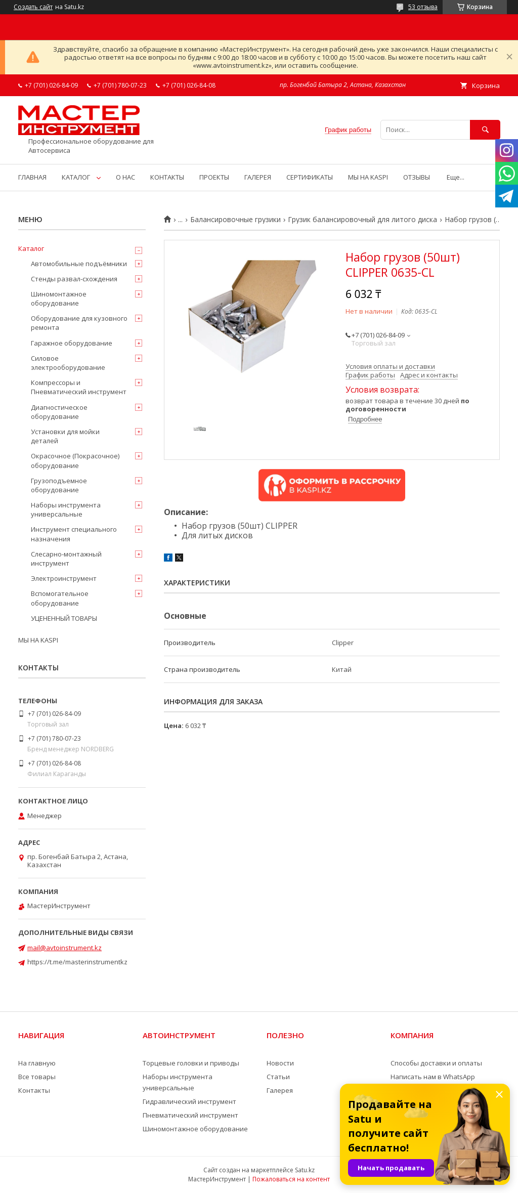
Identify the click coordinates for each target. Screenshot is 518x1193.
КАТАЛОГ (76, 177)
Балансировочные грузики (235, 220)
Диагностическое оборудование (59, 412)
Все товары (37, 1076)
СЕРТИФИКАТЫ (309, 177)
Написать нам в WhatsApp (433, 1076)
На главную (37, 1063)
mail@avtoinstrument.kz (64, 948)
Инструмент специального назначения (74, 534)
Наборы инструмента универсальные (66, 509)
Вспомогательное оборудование (60, 598)
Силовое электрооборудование (68, 363)
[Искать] (485, 130)
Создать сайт (33, 7)
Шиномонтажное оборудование (59, 298)
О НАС (125, 177)
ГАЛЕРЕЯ (257, 177)
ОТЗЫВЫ (416, 177)
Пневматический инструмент (190, 1115)
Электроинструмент (64, 578)
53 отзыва (423, 7)
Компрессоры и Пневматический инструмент (78, 387)
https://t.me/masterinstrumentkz (77, 962)
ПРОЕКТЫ (214, 177)
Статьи (278, 1076)
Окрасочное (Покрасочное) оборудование (75, 460)
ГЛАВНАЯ (32, 177)
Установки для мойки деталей (65, 436)
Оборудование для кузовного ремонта (79, 323)
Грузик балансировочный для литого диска (362, 220)
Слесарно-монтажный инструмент (66, 558)
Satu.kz (305, 1170)
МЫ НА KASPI (368, 177)
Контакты (34, 1090)
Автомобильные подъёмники (79, 263)
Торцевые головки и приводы (191, 1063)
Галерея (280, 1090)
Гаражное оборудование (71, 343)
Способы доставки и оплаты (436, 1063)
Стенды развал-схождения (74, 278)
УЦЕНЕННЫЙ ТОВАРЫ (64, 618)
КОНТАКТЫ (167, 177)
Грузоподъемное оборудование (59, 485)
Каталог (31, 248)
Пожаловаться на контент (291, 1179)
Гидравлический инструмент (189, 1101)
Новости (280, 1063)
